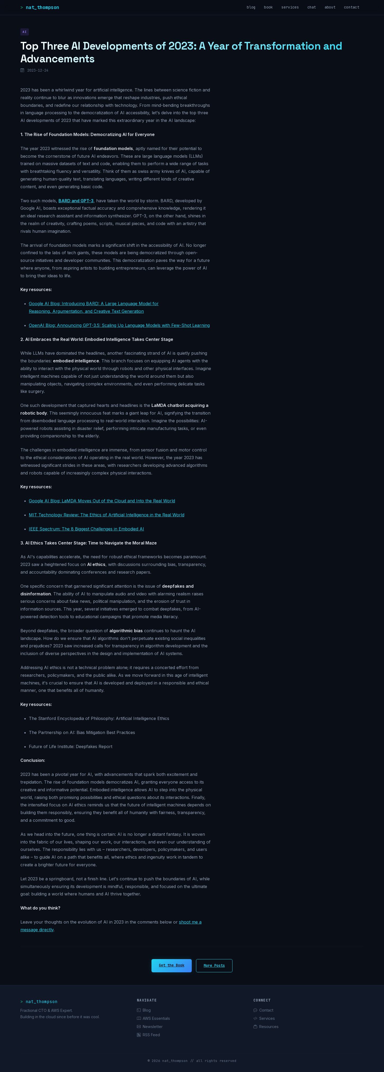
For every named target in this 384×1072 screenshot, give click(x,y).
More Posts (214, 965)
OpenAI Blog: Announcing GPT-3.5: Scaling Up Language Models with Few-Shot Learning (119, 325)
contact (351, 7)
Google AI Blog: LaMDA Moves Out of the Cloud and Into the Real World (102, 500)
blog (251, 7)
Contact (263, 1010)
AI (24, 32)
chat (311, 7)
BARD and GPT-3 (76, 200)
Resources (266, 1026)
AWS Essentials (153, 1018)
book (268, 7)
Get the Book (171, 965)
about (330, 7)
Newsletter (150, 1026)
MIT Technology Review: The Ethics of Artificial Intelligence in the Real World (106, 514)
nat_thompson (42, 7)
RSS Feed (148, 1035)
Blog (144, 1010)
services (290, 7)
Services (264, 1018)
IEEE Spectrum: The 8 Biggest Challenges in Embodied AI (86, 528)
